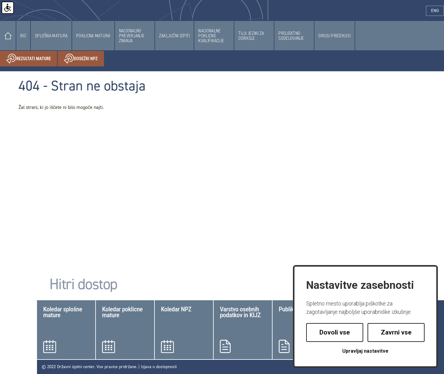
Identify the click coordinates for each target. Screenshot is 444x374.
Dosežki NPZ (84, 59)
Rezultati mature (31, 59)
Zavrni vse (396, 332)
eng (437, 11)
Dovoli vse (334, 332)
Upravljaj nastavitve (365, 351)
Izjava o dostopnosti (159, 367)
